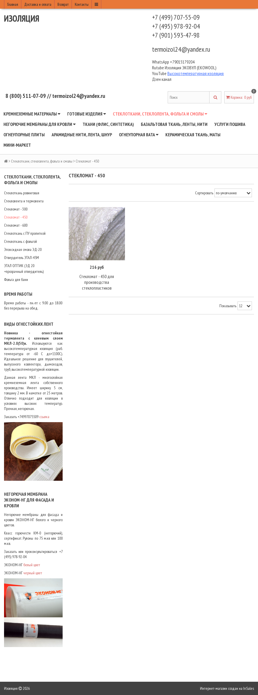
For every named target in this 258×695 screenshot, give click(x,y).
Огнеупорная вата (138, 134)
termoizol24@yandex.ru (181, 49)
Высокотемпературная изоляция (195, 73)
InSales (248, 688)
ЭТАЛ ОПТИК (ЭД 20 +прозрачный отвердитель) (24, 268)
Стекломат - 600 (15, 225)
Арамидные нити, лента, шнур (82, 134)
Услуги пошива (229, 124)
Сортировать (204, 192)
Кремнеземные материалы (31, 114)
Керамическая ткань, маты (192, 134)
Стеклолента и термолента (24, 201)
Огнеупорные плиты (24, 134)
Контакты (82, 4)
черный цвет (32, 572)
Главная (12, 4)
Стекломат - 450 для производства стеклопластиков (96, 282)
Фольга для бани (16, 279)
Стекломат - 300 (15, 209)
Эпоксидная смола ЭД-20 (23, 249)
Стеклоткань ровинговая (21, 192)
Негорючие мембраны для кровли (39, 124)
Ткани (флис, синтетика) (108, 124)
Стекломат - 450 (15, 217)
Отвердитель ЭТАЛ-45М (21, 257)
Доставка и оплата (37, 4)
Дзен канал (162, 79)
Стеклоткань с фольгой (20, 241)
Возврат (63, 4)
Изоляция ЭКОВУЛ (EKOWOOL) (190, 67)
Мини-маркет (17, 145)
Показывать (227, 305)
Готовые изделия (86, 114)
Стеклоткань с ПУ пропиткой (25, 233)
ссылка (44, 416)
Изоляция (21, 18)
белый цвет (32, 564)
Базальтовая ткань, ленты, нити (174, 124)
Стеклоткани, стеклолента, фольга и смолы (160, 114)
